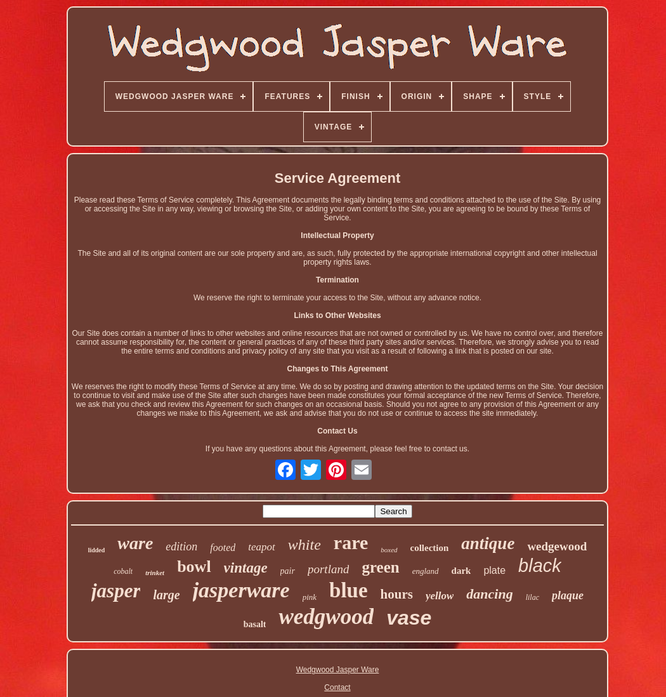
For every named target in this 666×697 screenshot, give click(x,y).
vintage (246, 568)
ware (135, 543)
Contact (337, 687)
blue (348, 590)
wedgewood (557, 546)
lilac (532, 597)
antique (487, 543)
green (380, 567)
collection (429, 548)
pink (310, 597)
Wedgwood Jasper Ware (337, 669)
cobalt (123, 571)
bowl (194, 566)
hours (397, 594)
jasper (116, 591)
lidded (96, 550)
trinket (154, 572)
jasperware (241, 590)
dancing (489, 594)
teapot (261, 547)
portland (328, 569)
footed (222, 547)
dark (461, 571)
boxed (389, 550)
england (425, 571)
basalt (255, 624)
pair (287, 571)
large (166, 595)
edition (181, 546)
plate (494, 570)
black (539, 565)
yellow (440, 596)
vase (408, 617)
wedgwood (326, 616)
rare (351, 542)
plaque (568, 595)
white (304, 544)
